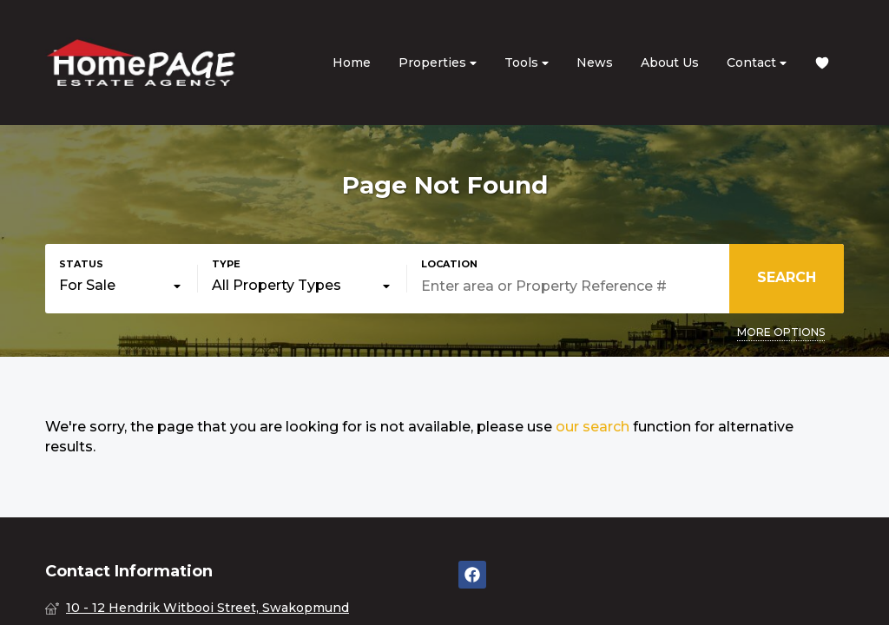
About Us (670, 62)
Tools (526, 62)
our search (592, 426)
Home (352, 62)
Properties (437, 62)
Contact (757, 62)
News (594, 62)
